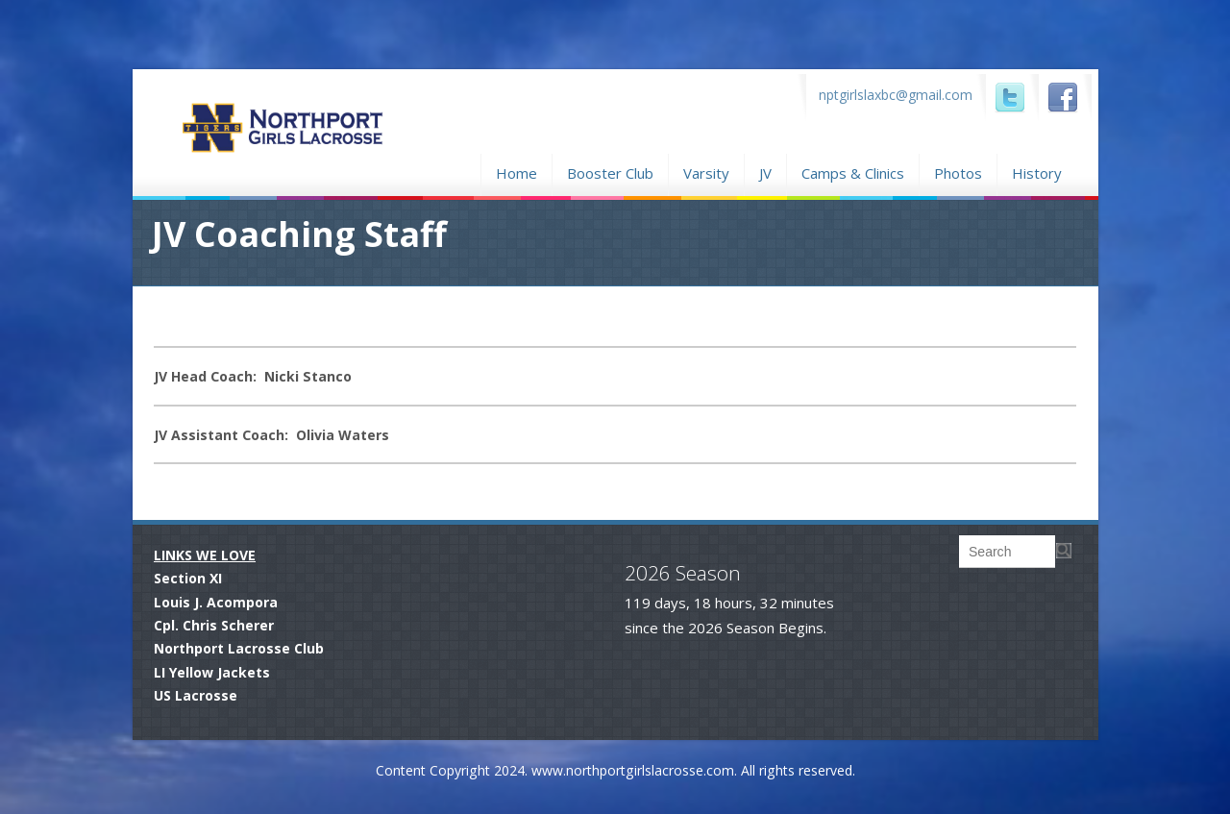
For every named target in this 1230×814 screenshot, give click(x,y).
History (1037, 173)
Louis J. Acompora (216, 602)
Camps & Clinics (852, 170)
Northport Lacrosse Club (239, 648)
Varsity (706, 173)
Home (516, 170)
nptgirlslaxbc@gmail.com (895, 95)
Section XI (188, 578)
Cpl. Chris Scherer (214, 625)
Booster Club (610, 170)
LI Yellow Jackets (212, 672)
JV (765, 173)
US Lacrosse (195, 695)
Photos (958, 170)
